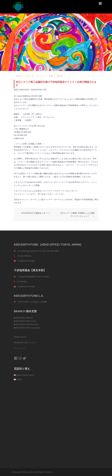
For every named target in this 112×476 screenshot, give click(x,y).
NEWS (60, 76)
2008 (19, 76)
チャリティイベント (35, 76)
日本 (51, 76)
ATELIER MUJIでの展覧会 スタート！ (36, 213)
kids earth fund (31, 472)
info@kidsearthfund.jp (26, 261)
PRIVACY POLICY (20, 337)
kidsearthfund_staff (39, 89)
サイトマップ (19, 348)
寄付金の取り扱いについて (25, 342)
